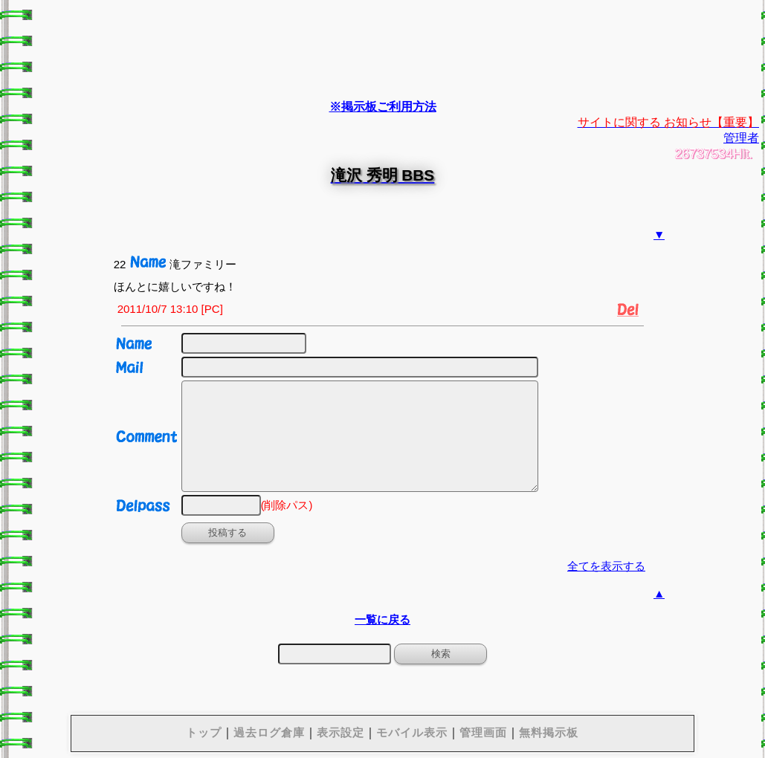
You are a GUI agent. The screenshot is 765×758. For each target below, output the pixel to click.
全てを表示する (606, 566)
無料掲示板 (548, 732)
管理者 (741, 138)
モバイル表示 (412, 732)
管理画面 (483, 732)
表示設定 (340, 732)
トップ (204, 732)
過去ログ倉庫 (269, 732)
